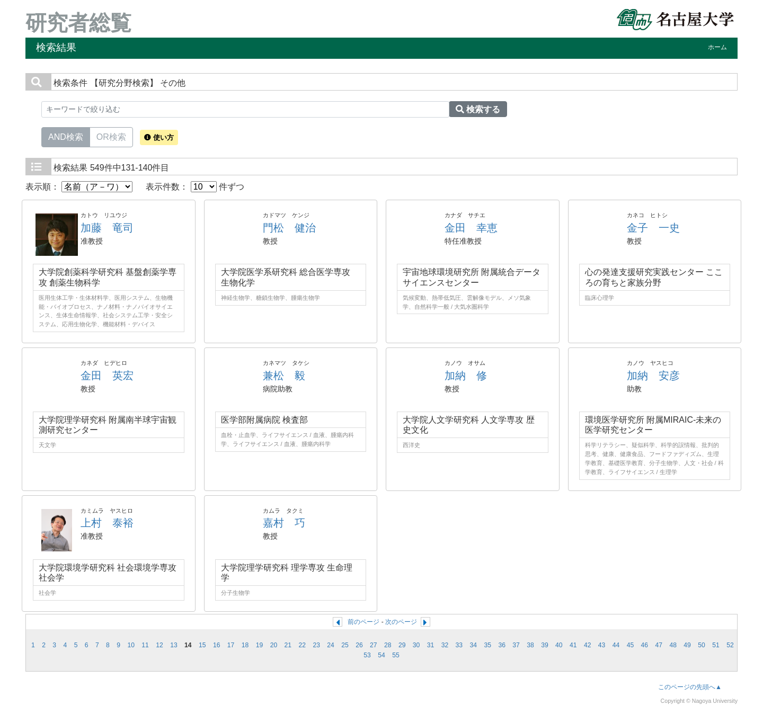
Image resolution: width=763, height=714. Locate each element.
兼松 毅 (284, 375)
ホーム (717, 47)
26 (359, 645)
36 (501, 645)
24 (330, 645)
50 (701, 645)
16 (216, 645)
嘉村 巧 (284, 523)
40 (559, 645)
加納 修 (466, 375)
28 (388, 645)
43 (602, 645)
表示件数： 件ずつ (195, 186)
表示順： (78, 186)
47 (659, 645)
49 (687, 645)
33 (459, 645)
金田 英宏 (107, 375)
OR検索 (111, 136)
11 (145, 645)
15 (202, 645)
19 (259, 645)
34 (473, 645)
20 (274, 645)
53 (367, 655)
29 (402, 645)
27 (373, 645)
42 (587, 645)
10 (131, 645)
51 (716, 645)
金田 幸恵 (471, 228)
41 (573, 645)
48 (673, 645)
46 (645, 645)
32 (445, 645)
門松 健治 (289, 228)
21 (288, 645)
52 (730, 645)
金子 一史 (653, 228)
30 (416, 645)
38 (530, 645)
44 (616, 645)
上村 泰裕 (107, 523)
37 (516, 645)
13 (174, 645)
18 (245, 645)
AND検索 (65, 136)
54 (381, 655)
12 (159, 645)
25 (345, 645)
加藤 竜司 (107, 228)
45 (630, 645)
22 (302, 645)
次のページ (401, 622)
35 (487, 645)
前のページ (363, 622)
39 (544, 645)
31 (430, 645)
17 (231, 645)
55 (396, 655)
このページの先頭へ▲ (690, 687)
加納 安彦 (653, 375)
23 (316, 645)
